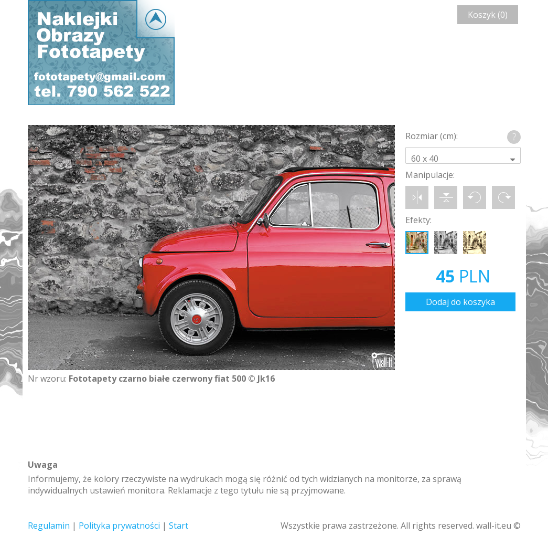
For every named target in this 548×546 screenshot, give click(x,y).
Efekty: (418, 220)
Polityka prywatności (119, 525)
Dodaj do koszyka (460, 302)
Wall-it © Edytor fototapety (101, 52)
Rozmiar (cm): (431, 136)
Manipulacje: (430, 175)
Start (178, 525)
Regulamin (49, 525)
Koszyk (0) (488, 14)
